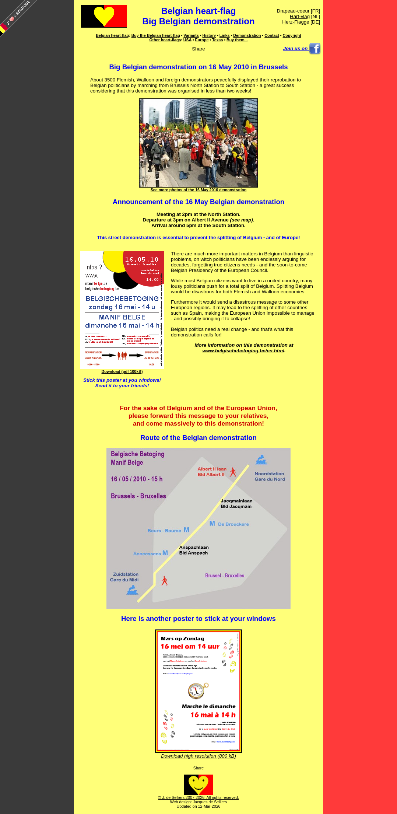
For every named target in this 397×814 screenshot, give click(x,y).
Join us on (302, 48)
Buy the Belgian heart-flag (155, 35)
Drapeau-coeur (293, 11)
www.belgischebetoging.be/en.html (243, 350)
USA (187, 40)
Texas (217, 40)
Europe (202, 40)
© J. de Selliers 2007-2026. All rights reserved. (198, 796)
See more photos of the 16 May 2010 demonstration (198, 188)
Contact (271, 35)
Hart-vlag (300, 16)
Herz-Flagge (295, 22)
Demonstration (247, 35)
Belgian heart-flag (198, 11)
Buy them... (236, 40)
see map (241, 220)
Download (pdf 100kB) (122, 370)
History (209, 35)
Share (198, 49)
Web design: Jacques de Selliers (198, 802)
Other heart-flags (165, 40)
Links (224, 35)
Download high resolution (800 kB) (198, 754)
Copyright (292, 35)
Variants (190, 35)
